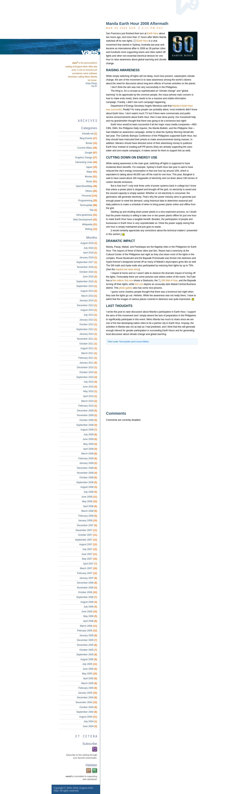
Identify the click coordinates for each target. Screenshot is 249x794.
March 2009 (89, 453)
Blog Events (88, 138)
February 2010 (87, 405)
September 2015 (86, 281)
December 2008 (87, 468)
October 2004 (88, 707)
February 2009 (87, 458)
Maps (92, 171)
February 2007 (87, 573)
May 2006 (90, 616)
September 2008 (86, 482)
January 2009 (88, 463)
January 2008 (87, 520)
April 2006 (90, 621)
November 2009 (87, 415)
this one (129, 280)
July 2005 (89, 664)
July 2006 (90, 606)
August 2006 (89, 602)
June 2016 (90, 276)
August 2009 (89, 429)
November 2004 (86, 702)
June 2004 (90, 726)
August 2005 (89, 659)
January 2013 (88, 319)
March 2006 (88, 626)
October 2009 (88, 420)
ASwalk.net (89, 133)
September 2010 (86, 377)
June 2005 (90, 669)
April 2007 (90, 563)
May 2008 (89, 501)
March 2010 (89, 401)
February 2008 (87, 515)
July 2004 (90, 721)
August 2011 (89, 348)
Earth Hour (152, 33)
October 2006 (87, 592)
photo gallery (125, 288)
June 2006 (89, 611)
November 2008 (87, 472)
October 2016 (88, 272)
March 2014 (89, 295)
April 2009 (90, 449)
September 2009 (86, 425)
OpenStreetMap (86, 186)
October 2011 (88, 343)
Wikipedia (89, 224)
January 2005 (87, 692)
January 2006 (88, 635)
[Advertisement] (146, 377)
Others (91, 191)
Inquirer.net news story (127, 269)
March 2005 (89, 683)
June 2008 (89, 496)
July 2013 (90, 315)
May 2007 (89, 558)
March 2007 (88, 568)
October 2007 (87, 535)
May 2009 (90, 444)
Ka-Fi (94, 86)
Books (91, 143)
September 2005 (86, 654)
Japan (91, 167)
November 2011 (87, 338)
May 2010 (90, 391)
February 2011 (87, 358)
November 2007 (86, 530)
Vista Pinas (91, 83)
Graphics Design (86, 157)
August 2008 (89, 487)
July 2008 (90, 492)
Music (91, 181)
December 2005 (87, 640)
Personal (89, 195)
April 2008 (90, 506)
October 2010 (88, 372)
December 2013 (87, 305)
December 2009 (87, 410)
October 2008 (88, 477)
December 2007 (87, 525)
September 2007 (86, 539)
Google (91, 152)
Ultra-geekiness (86, 215)
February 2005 (87, 688)
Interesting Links (86, 162)
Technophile (125, 341)
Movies (91, 176)
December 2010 (87, 367)
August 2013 (89, 310)
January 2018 (88, 257)
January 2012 (88, 334)
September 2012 (86, 329)
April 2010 (90, 396)
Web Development (85, 219)
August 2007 (88, 544)
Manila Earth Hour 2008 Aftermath (137, 23)
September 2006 (86, 597)
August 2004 (88, 716)
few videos (118, 280)
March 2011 (89, 353)
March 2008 (89, 511)
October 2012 (88, 324)
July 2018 (90, 248)
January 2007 (88, 578)
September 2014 (86, 286)
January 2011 (88, 362)
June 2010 (90, 386)
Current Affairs (142, 341)
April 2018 (90, 252)
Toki (93, 210)
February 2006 (87, 630)
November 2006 (87, 587)
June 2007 (89, 554)
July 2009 (90, 434)
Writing (91, 229)
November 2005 (87, 645)
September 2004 (86, 712)
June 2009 (90, 439)
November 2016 (87, 267)
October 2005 (88, 650)
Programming (87, 200)
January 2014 (88, 300)
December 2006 (87, 582)
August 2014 (89, 291)
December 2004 (87, 697)
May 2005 (89, 673)
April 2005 (90, 678)
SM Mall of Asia (169, 280)
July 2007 (89, 549)
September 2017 (86, 262)
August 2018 (89, 243)
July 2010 (90, 381)
